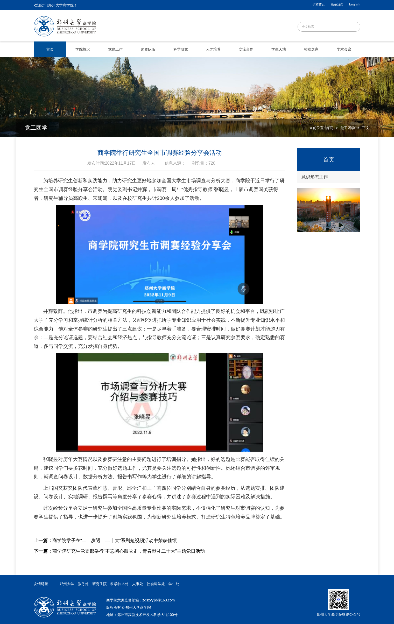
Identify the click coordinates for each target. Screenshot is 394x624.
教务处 (83, 584)
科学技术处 (119, 584)
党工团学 (347, 128)
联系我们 (337, 4)
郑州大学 (67, 584)
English (354, 4)
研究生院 (99, 584)
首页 (329, 128)
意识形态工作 (314, 176)
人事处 (137, 584)
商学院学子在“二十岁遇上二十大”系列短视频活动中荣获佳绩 (105, 540)
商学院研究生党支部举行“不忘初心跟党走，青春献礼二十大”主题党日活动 (119, 551)
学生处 (173, 584)
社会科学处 (156, 584)
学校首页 (318, 4)
